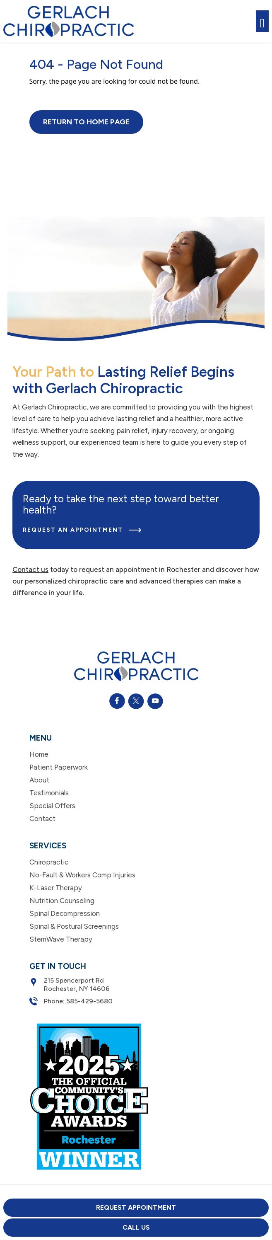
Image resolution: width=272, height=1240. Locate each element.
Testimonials (49, 793)
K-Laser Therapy (55, 888)
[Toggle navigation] (262, 21)
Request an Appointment (82, 530)
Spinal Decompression (64, 913)
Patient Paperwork (58, 767)
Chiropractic (48, 862)
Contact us (30, 569)
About (39, 780)
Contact (42, 818)
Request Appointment (136, 1207)
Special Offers (52, 806)
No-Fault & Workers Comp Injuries (82, 875)
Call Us (136, 1227)
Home (38, 754)
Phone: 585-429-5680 (71, 1001)
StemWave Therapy (60, 939)
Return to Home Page (86, 121)
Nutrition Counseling (61, 900)
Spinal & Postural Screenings (74, 926)
